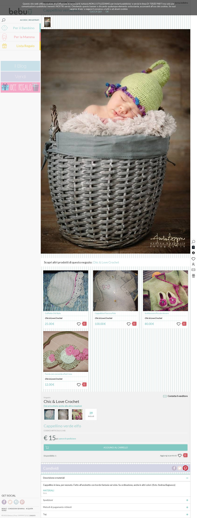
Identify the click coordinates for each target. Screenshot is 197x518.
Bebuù (4, 509)
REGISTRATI (34, 20)
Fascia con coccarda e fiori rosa (58, 374)
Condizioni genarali (16, 509)
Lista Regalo (25, 46)
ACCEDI (23, 20)
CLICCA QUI (96, 11)
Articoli (91, 413)
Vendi (4, 510)
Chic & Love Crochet (106, 262)
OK (107, 11)
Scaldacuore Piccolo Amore (157, 313)
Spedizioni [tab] (115, 500)
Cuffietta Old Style (53, 313)
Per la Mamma (24, 37)
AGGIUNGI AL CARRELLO (116, 447)
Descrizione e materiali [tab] (115, 477)
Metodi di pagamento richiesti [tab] (115, 507)
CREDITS (32, 515)
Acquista (29, 509)
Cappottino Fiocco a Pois (105, 313)
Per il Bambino (24, 28)
